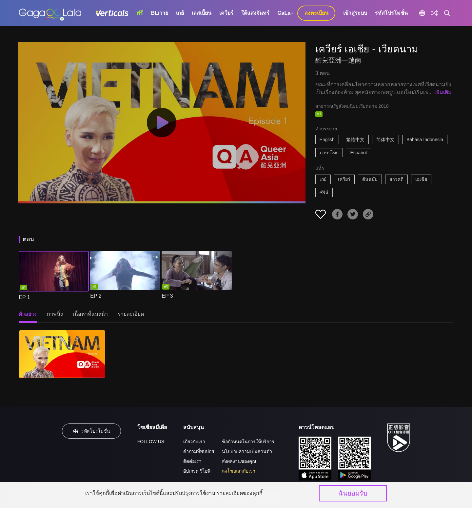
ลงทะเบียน (316, 13)
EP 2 (95, 296)
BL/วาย (159, 13)
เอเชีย (421, 179)
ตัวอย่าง (28, 314)
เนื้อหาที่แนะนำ (90, 314)
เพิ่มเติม (443, 92)
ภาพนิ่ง (55, 314)
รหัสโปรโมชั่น (391, 13)
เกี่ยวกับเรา (194, 441)
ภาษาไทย (329, 152)
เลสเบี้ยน (201, 13)
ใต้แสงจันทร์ (255, 13)
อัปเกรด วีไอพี (196, 471)
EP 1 (24, 297)
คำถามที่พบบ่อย (198, 451)
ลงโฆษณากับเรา (238, 471)
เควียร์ (226, 13)
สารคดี (396, 179)
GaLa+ (285, 13)
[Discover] (434, 13)
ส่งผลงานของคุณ (239, 461)
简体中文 (385, 139)
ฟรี (139, 13)
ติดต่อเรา (192, 461)
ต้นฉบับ (370, 179)
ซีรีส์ (324, 192)
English (327, 139)
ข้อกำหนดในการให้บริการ (248, 441)
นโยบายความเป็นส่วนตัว (247, 451)
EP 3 (167, 296)
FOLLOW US (150, 441)
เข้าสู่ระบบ (355, 13)
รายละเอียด (131, 314)
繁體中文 (355, 139)
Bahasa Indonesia (424, 139)
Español (358, 152)
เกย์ (180, 13)
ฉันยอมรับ (352, 493)
